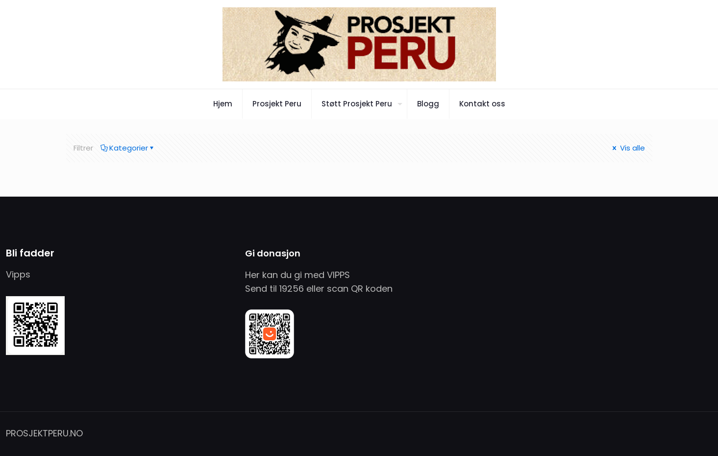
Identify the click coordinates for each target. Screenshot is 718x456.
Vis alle (628, 148)
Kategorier (127, 148)
